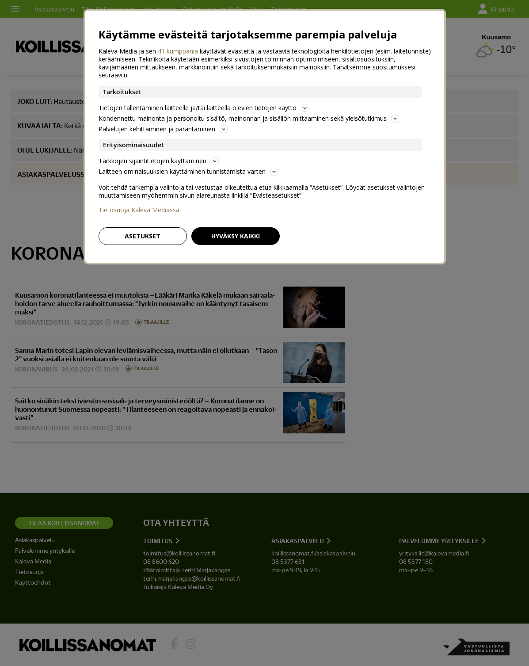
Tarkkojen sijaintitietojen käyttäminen (159, 161)
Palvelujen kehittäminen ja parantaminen (163, 129)
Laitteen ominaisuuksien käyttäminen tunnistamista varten (188, 171)
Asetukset (142, 236)
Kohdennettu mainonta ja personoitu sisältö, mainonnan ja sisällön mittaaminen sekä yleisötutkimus (249, 118)
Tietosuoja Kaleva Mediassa (139, 210)
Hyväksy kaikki (235, 236)
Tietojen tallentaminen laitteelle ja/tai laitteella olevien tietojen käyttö (204, 107)
